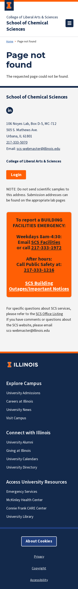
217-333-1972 (46, 248)
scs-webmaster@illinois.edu (38, 148)
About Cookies (39, 541)
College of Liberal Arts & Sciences (32, 17)
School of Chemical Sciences (27, 26)
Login (16, 175)
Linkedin (9, 110)
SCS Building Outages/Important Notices (39, 286)
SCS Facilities (45, 242)
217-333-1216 (39, 270)
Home (9, 41)
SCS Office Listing (49, 314)
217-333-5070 (16, 142)
